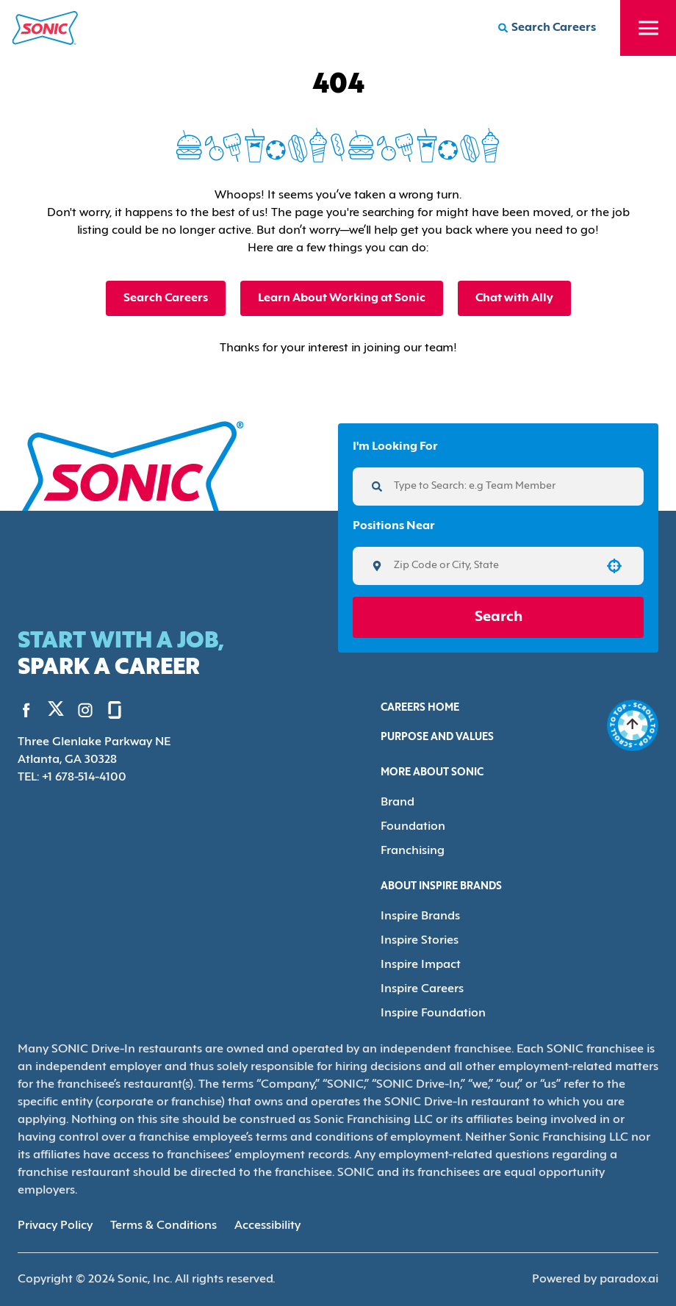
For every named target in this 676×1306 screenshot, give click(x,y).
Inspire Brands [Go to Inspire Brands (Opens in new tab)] (420, 916)
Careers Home (420, 708)
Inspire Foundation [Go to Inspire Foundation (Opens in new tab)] (433, 1013)
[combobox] (493, 566)
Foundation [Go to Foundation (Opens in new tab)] (413, 827)
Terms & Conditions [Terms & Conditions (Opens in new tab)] (163, 1226)
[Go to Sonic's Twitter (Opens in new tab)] (56, 712)
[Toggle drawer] (648, 28)
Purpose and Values (437, 737)
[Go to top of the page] (632, 725)
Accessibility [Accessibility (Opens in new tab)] (267, 1226)
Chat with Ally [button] (514, 298)
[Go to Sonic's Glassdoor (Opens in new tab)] (114, 710)
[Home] (45, 28)
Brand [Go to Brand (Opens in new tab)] (397, 802)
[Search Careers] (546, 28)
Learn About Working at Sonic (341, 298)
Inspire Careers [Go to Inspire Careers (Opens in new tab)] (422, 989)
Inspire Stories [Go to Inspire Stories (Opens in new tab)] (420, 941)
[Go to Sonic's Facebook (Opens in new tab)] (26, 710)
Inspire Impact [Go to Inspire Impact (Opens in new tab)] (421, 965)
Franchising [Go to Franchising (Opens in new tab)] (413, 851)
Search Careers (165, 298)
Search (498, 617)
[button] (614, 566)
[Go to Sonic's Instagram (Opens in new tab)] (85, 710)
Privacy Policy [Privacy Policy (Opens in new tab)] (55, 1226)
